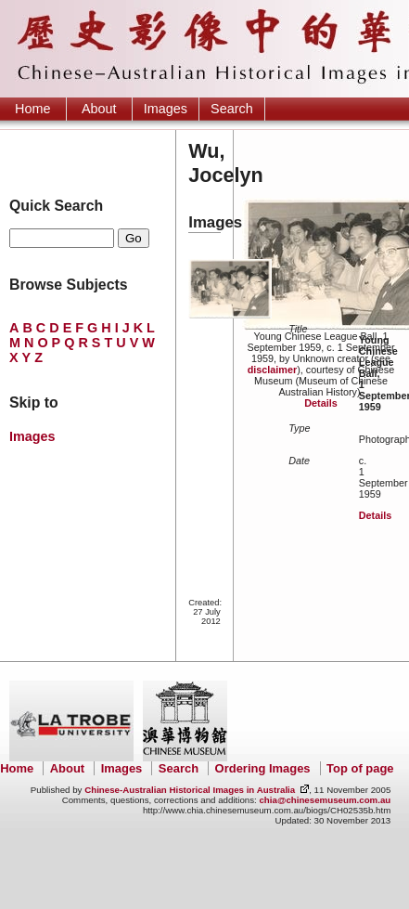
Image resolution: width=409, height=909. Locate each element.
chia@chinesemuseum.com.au (324, 800)
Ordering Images (263, 768)
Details (320, 403)
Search (232, 108)
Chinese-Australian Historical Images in (189, 790)
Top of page (359, 768)
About (99, 108)
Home (32, 108)
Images (165, 108)
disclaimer (272, 369)
